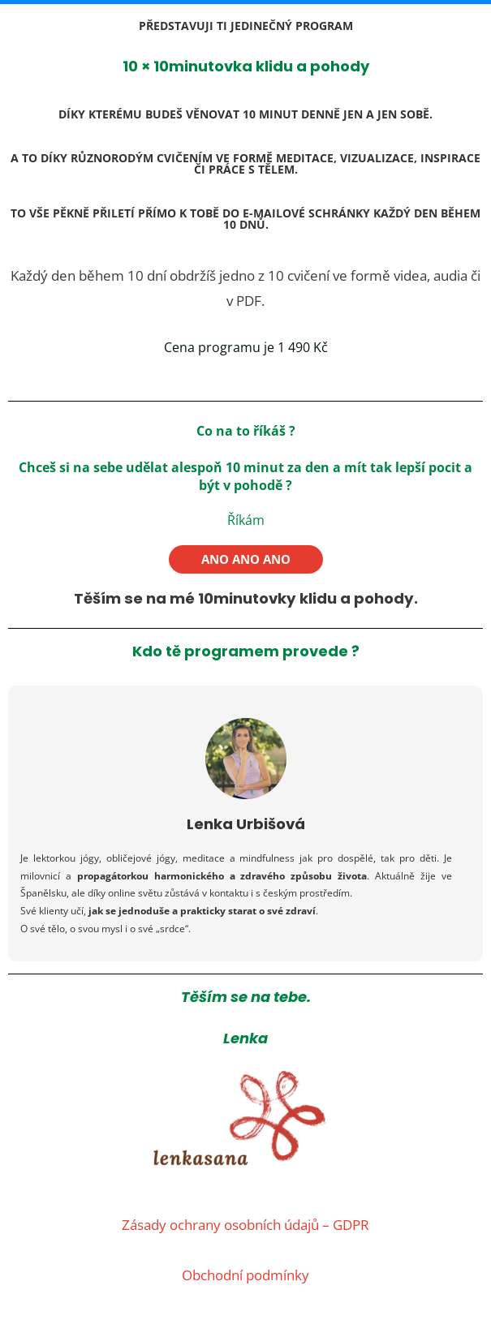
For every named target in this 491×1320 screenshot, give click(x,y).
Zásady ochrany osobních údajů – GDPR (245, 1224)
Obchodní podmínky (245, 1273)
